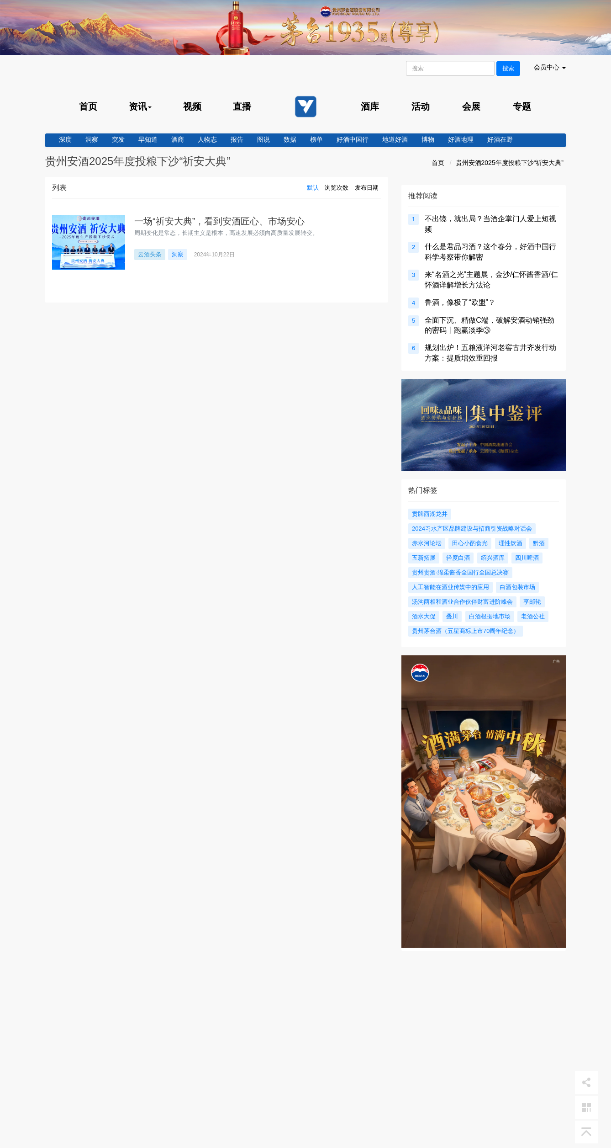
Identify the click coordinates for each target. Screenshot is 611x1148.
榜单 (316, 139)
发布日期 (367, 187)
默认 (313, 187)
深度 (65, 139)
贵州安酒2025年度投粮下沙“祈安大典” (510, 162)
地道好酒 (395, 139)
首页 (88, 106)
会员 (550, 67)
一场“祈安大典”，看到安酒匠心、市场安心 (219, 221)
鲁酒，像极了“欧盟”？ (460, 302)
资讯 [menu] (140, 106)
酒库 (370, 106)
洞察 (91, 139)
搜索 (508, 68)
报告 (237, 139)
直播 (242, 106)
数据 (290, 139)
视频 (192, 106)
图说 (263, 139)
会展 (471, 106)
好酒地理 (461, 139)
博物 (427, 139)
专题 (522, 106)
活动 (420, 106)
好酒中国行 (353, 139)
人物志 (207, 139)
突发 (118, 139)
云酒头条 (150, 254)
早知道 (148, 139)
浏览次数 (336, 187)
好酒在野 (500, 139)
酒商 (177, 139)
